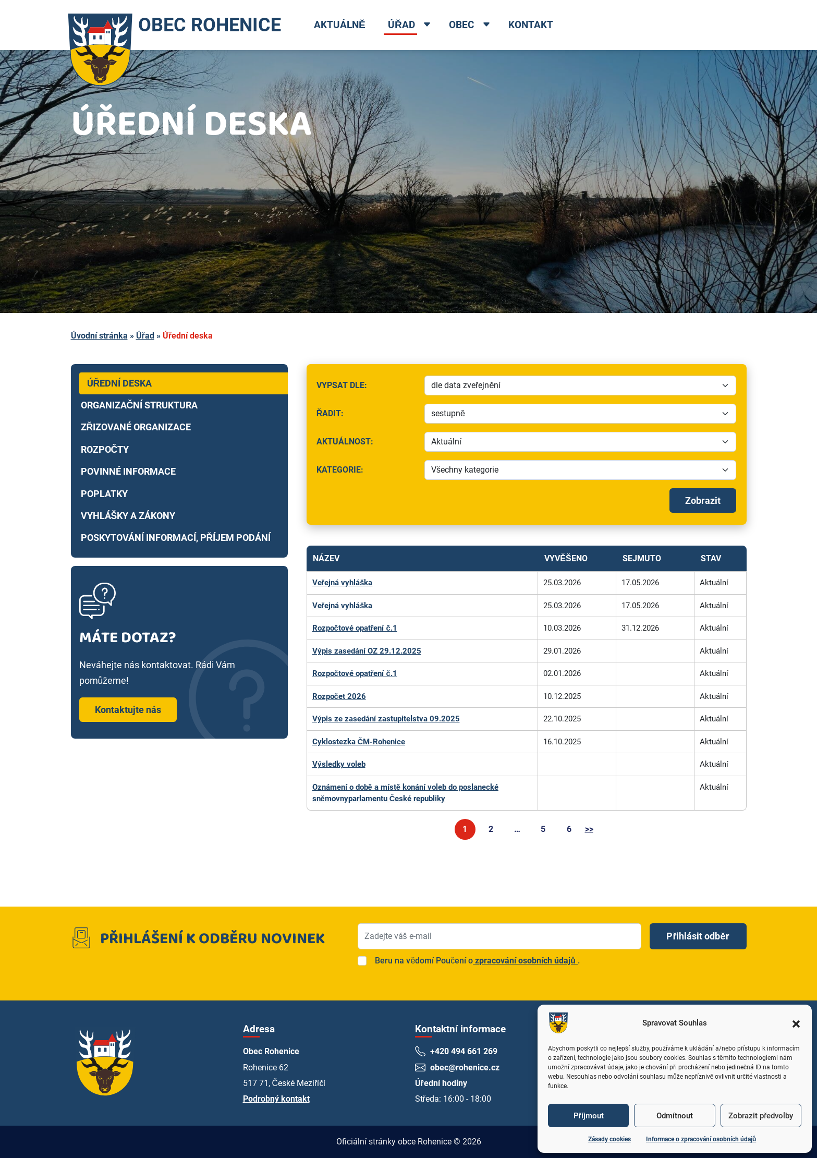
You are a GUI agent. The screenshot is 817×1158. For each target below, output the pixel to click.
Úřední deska (119, 383)
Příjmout (589, 1115)
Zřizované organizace (136, 427)
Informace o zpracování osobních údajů (701, 1139)
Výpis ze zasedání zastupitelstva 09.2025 (386, 718)
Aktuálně (351, 25)
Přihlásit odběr (697, 936)
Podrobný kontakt (276, 1099)
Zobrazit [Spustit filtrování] (703, 500)
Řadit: (367, 416)
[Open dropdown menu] (438, 25)
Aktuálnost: (367, 444)
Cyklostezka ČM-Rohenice (359, 741)
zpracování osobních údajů (525, 961)
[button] (796, 1023)
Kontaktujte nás (128, 709)
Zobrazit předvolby (760, 1115)
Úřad (412, 25)
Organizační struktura (139, 405)
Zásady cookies (609, 1139)
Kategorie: (365, 472)
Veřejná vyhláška (342, 582)
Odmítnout (674, 1115)
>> (589, 829)
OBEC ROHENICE (178, 25)
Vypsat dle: (367, 387)
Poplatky (104, 494)
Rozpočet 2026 (339, 696)
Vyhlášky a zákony (128, 516)
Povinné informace (128, 471)
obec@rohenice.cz (465, 1067)
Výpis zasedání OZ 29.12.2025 (366, 651)
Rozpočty (105, 449)
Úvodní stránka (99, 336)
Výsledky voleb (338, 764)
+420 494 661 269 (464, 1051)
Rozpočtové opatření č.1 (355, 628)
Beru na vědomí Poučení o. (477, 961)
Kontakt (542, 25)
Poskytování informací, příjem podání (176, 538)
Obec (472, 25)
